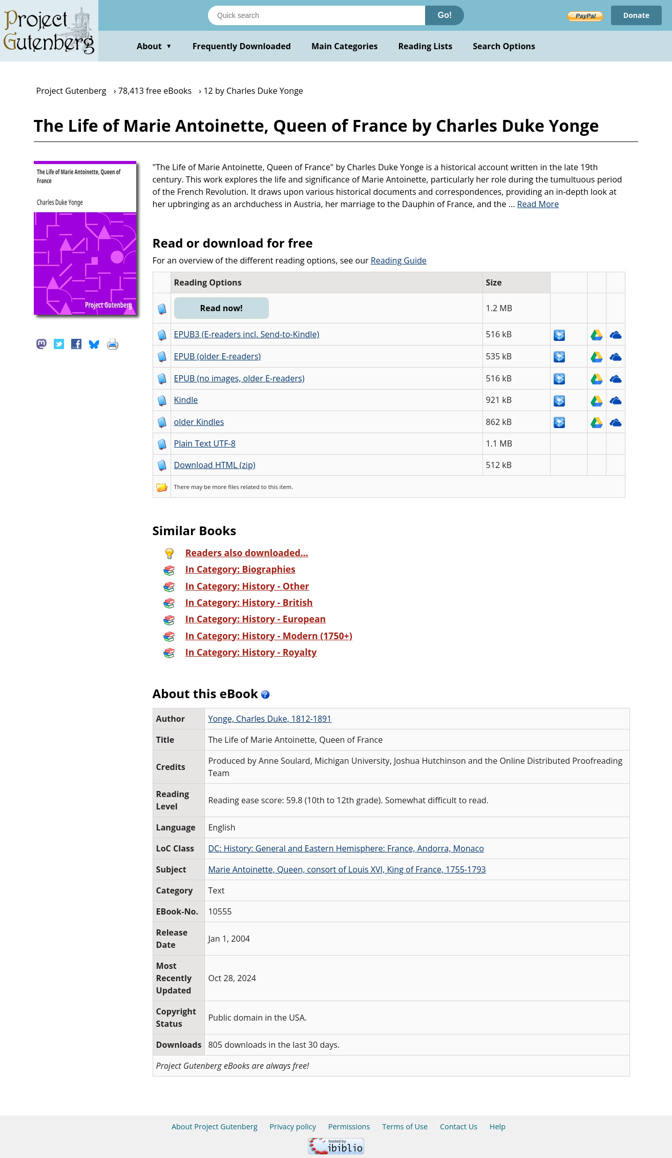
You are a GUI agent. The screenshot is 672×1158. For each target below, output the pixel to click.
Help (498, 1126)
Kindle (186, 399)
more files (225, 487)
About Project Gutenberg (215, 1126)
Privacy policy (292, 1126)
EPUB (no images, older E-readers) (239, 378)
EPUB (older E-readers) (217, 356)
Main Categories (344, 46)
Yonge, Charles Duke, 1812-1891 (269, 718)
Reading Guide (399, 260)
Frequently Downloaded (242, 46)
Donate (636, 15)
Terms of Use (405, 1126)
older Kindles (199, 422)
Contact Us (458, 1126)
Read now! (221, 308)
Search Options (504, 46)
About (154, 46)
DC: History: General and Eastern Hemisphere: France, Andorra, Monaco (346, 848)
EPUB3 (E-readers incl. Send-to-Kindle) (247, 334)
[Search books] (316, 15)
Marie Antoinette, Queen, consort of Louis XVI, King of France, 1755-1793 (347, 869)
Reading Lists (425, 46)
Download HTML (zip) (215, 465)
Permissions (349, 1126)
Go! (444, 15)
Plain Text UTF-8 (205, 443)
